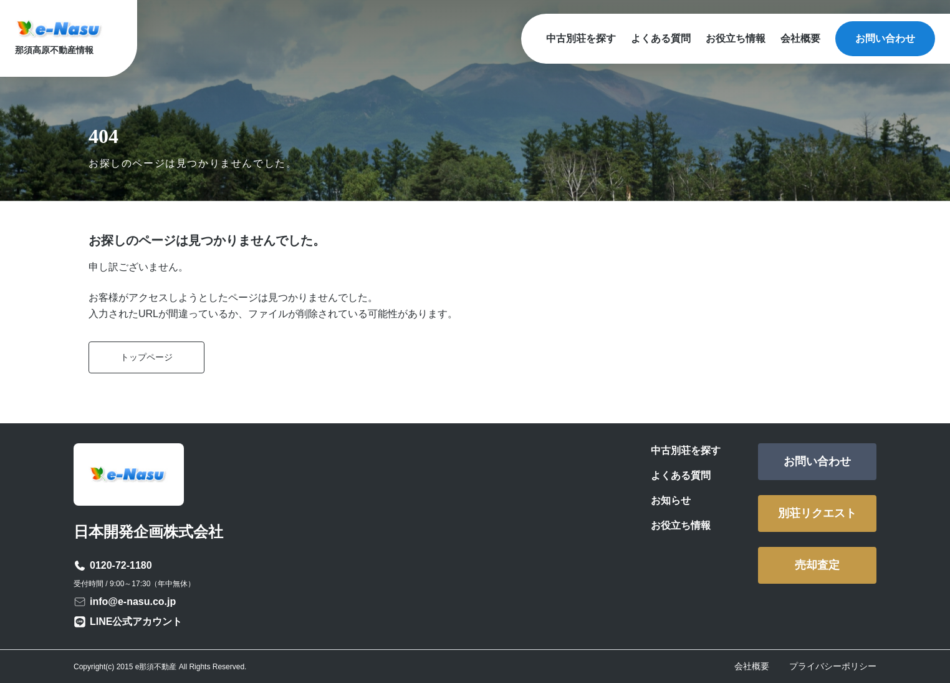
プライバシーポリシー (832, 666)
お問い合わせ (885, 38)
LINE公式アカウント (136, 621)
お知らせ (671, 500)
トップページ (146, 357)
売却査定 (817, 565)
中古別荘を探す (581, 38)
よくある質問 (661, 38)
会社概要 (800, 38)
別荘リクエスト (817, 513)
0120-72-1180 (121, 565)
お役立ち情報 (735, 38)
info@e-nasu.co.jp (133, 601)
